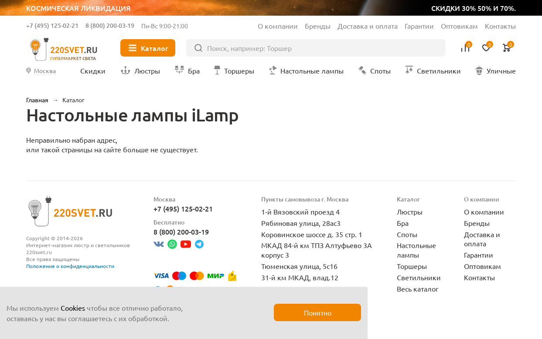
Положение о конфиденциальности (70, 265)
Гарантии (419, 25)
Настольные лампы (416, 250)
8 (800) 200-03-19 (109, 25)
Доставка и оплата (367, 25)
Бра (403, 222)
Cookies (73, 307)
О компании (278, 25)
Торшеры (412, 266)
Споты (407, 234)
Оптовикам (459, 25)
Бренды (318, 25)
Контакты (500, 25)
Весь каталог (418, 288)
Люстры (410, 211)
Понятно (317, 312)
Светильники (419, 277)
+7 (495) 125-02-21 (52, 25)
